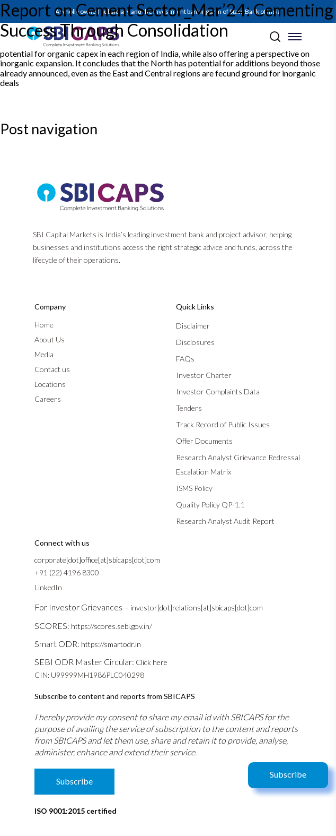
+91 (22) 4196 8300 (66, 572)
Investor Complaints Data (218, 391)
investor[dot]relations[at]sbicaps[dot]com (196, 607)
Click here (151, 662)
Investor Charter (204, 375)
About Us (49, 339)
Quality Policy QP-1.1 (210, 504)
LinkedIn (48, 587)
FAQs (185, 358)
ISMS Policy (194, 488)
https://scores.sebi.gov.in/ (111, 626)
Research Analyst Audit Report (225, 520)
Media (44, 354)
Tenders (189, 407)
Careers (47, 398)
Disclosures (195, 342)
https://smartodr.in (111, 644)
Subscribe (288, 774)
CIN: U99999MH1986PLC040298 (89, 674)
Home (44, 324)
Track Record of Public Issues (223, 424)
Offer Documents (204, 440)
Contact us (52, 369)
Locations (50, 384)
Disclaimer (193, 325)
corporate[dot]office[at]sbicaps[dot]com (97, 559)
